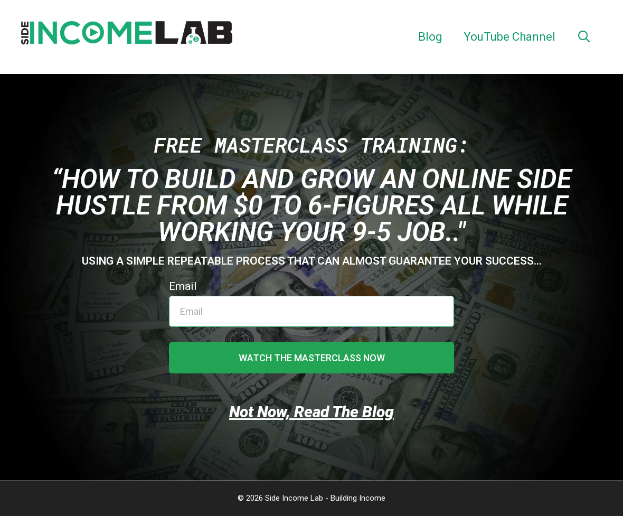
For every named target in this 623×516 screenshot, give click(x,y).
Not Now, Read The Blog (311, 411)
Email (183, 286)
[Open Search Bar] (584, 37)
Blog (430, 36)
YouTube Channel (509, 36)
